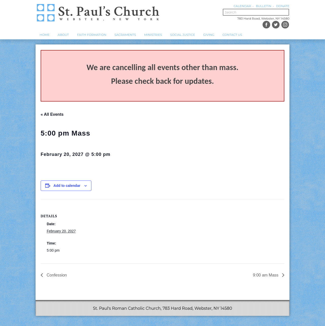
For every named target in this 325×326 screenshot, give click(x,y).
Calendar (242, 6)
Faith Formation (91, 35)
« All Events (52, 114)
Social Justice (182, 35)
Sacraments (125, 35)
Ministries (153, 35)
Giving (208, 35)
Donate (282, 6)
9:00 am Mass (266, 275)
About (63, 35)
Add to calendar (67, 186)
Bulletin (263, 6)
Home (45, 35)
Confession (56, 275)
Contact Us (232, 35)
